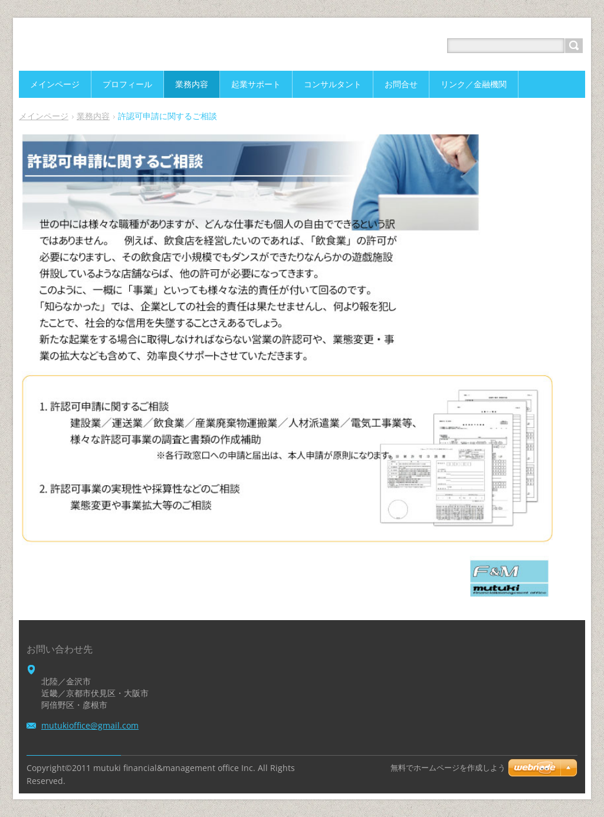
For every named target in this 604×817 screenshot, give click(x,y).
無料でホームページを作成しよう (447, 767)
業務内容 (93, 115)
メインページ (43, 115)
